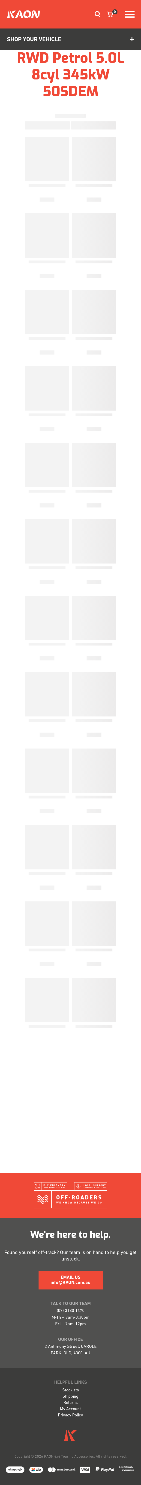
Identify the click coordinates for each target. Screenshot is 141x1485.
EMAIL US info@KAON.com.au (70, 1280)
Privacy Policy (70, 1415)
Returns (70, 1403)
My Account (70, 1409)
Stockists (70, 1390)
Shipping (70, 1396)
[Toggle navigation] (95, 14)
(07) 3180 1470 (70, 1311)
